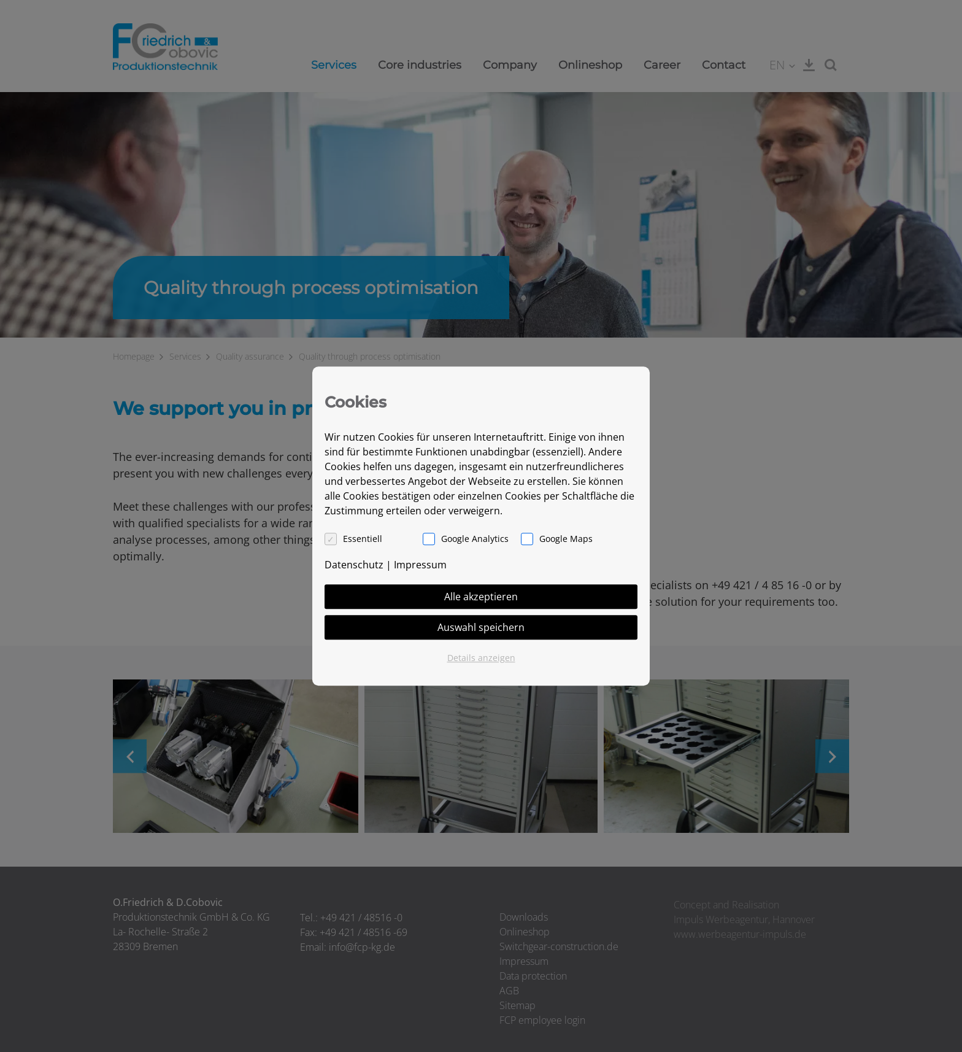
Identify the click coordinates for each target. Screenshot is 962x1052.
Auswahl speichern (481, 627)
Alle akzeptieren (481, 596)
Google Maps (566, 538)
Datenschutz (354, 564)
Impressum (420, 564)
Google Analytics (475, 538)
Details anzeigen (481, 657)
